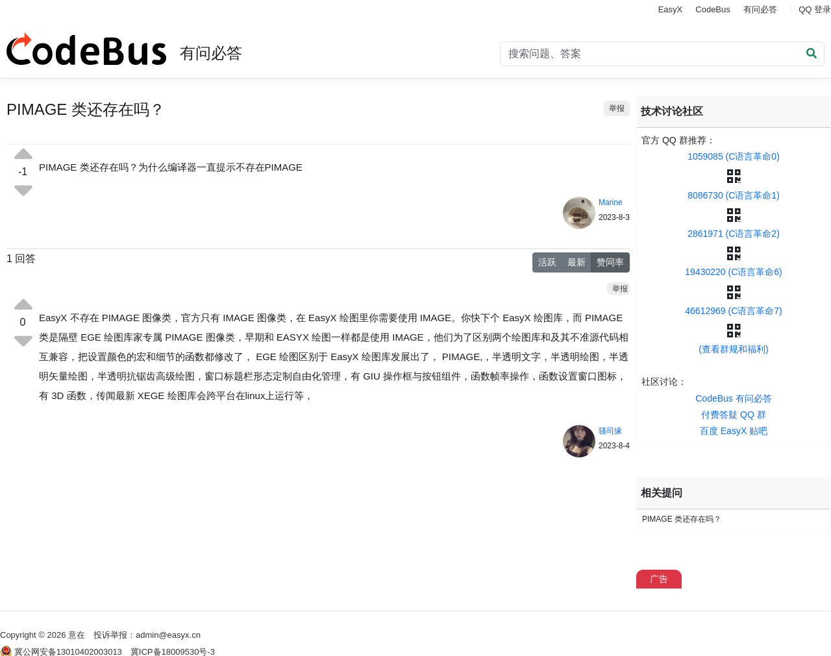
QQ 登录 (815, 9)
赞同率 (610, 262)
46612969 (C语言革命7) (733, 311)
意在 (76, 635)
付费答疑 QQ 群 (733, 414)
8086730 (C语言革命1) (734, 195)
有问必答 (760, 9)
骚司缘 (610, 430)
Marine (611, 202)
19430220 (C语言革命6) (733, 272)
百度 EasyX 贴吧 (733, 431)
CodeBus (712, 9)
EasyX (670, 9)
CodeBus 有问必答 (733, 398)
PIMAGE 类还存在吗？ (681, 519)
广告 (659, 579)
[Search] (662, 54)
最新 (576, 262)
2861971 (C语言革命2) (734, 233)
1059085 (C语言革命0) (734, 156)
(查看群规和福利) (733, 349)
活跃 (547, 262)
